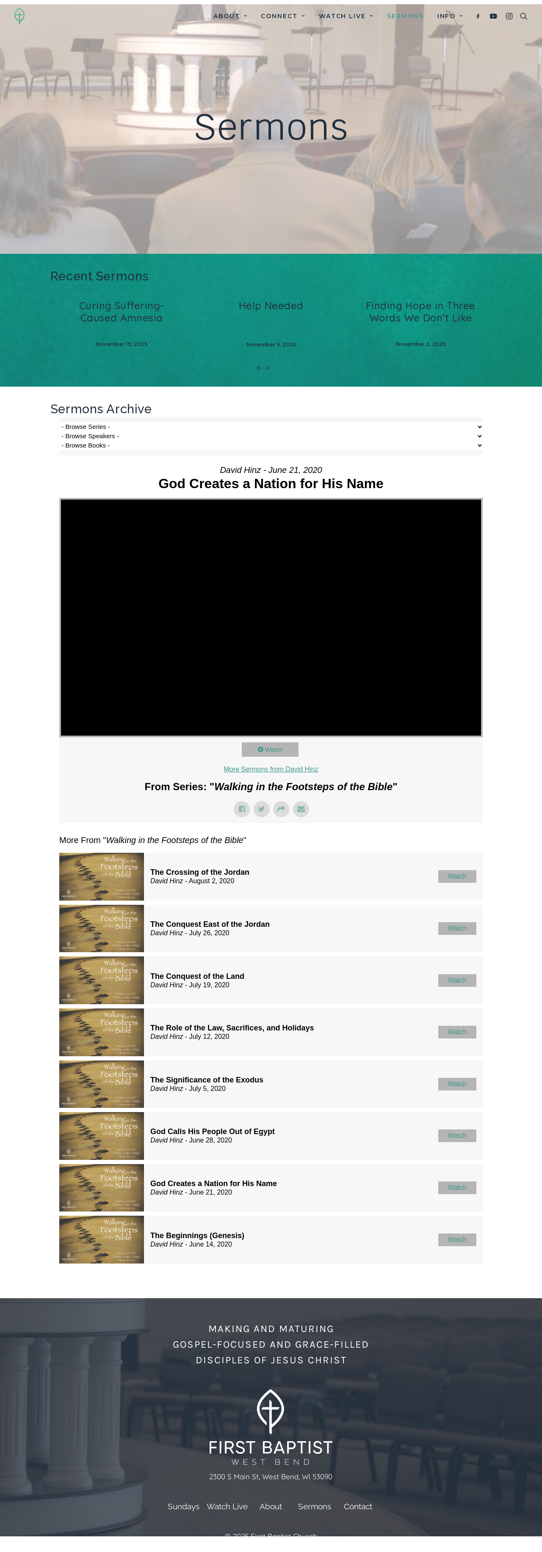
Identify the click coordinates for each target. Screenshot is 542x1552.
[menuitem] (230, 16)
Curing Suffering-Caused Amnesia (121, 311)
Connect (283, 16)
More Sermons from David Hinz (271, 769)
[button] (480, 16)
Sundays (183, 1506)
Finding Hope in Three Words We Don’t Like (421, 311)
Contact (358, 1506)
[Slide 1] (258, 368)
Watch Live (346, 16)
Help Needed (271, 305)
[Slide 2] (268, 368)
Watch (274, 749)
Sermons (405, 16)
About (230, 16)
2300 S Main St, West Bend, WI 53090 (270, 1476)
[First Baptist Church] (19, 16)
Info (450, 16)
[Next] (486, 339)
